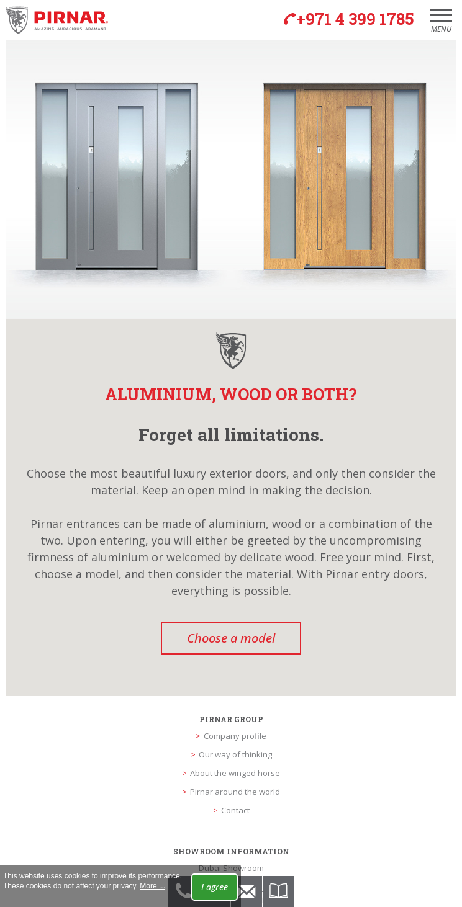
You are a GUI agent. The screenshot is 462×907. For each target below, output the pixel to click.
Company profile (235, 735)
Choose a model (231, 638)
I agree (214, 887)
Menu (441, 24)
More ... (152, 886)
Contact (235, 810)
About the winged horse (235, 773)
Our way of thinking (235, 754)
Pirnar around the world (235, 791)
